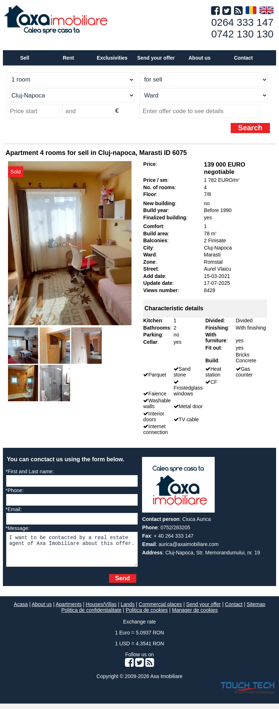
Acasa (21, 610)
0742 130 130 (242, 34)
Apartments (69, 610)
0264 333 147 (242, 22)
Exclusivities (112, 58)
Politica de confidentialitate (91, 615)
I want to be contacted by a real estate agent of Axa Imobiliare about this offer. (71, 552)
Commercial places (160, 610)
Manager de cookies (195, 615)
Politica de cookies (147, 615)
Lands (127, 610)
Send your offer (155, 58)
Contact (243, 58)
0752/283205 (175, 527)
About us (42, 610)
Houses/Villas (101, 610)
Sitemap (256, 610)
